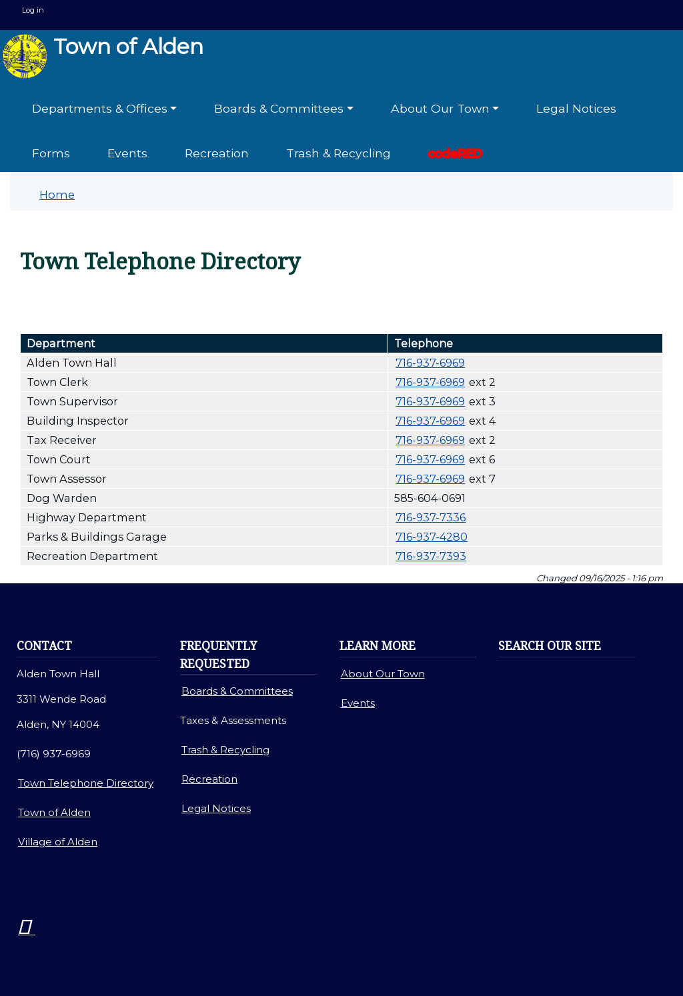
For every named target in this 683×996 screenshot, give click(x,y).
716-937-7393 (431, 556)
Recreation (217, 153)
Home (57, 194)
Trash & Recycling (338, 153)
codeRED (455, 153)
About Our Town (383, 673)
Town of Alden (102, 56)
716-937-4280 (432, 536)
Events (127, 153)
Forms (51, 153)
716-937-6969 (430, 362)
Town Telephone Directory (85, 783)
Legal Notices (576, 108)
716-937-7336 (431, 517)
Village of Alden (57, 841)
